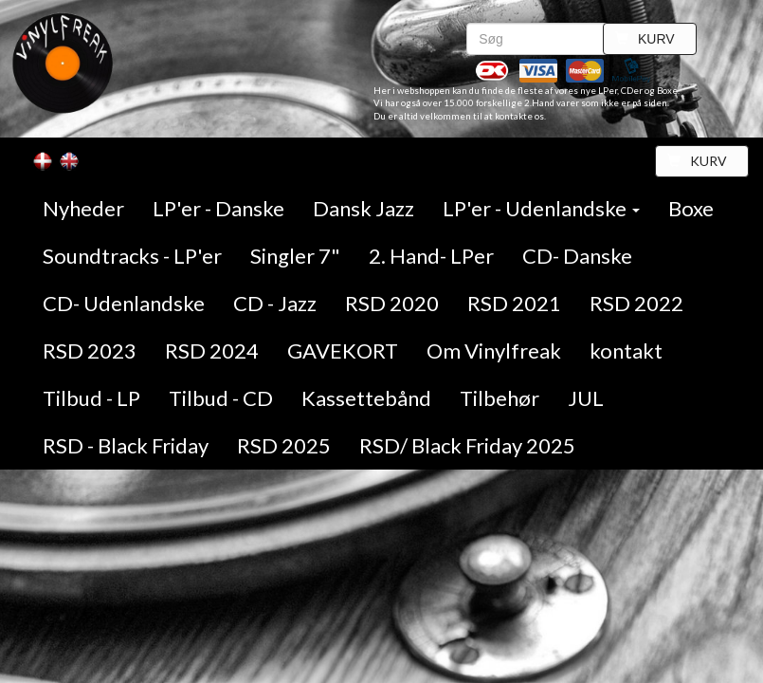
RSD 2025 (284, 445)
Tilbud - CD (221, 398)
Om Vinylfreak (494, 350)
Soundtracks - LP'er (132, 255)
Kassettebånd (366, 398)
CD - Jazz (275, 303)
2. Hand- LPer (431, 255)
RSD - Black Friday (126, 445)
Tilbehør (499, 398)
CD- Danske (577, 255)
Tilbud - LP (91, 398)
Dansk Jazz (363, 208)
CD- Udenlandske (124, 303)
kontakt (626, 350)
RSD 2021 (514, 303)
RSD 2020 (392, 303)
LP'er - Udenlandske (541, 208)
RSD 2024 (212, 350)
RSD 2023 (89, 350)
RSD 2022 (636, 303)
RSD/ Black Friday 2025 (467, 445)
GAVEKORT (342, 350)
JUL (586, 398)
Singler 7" (295, 255)
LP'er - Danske (218, 208)
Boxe (691, 208)
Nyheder (83, 208)
